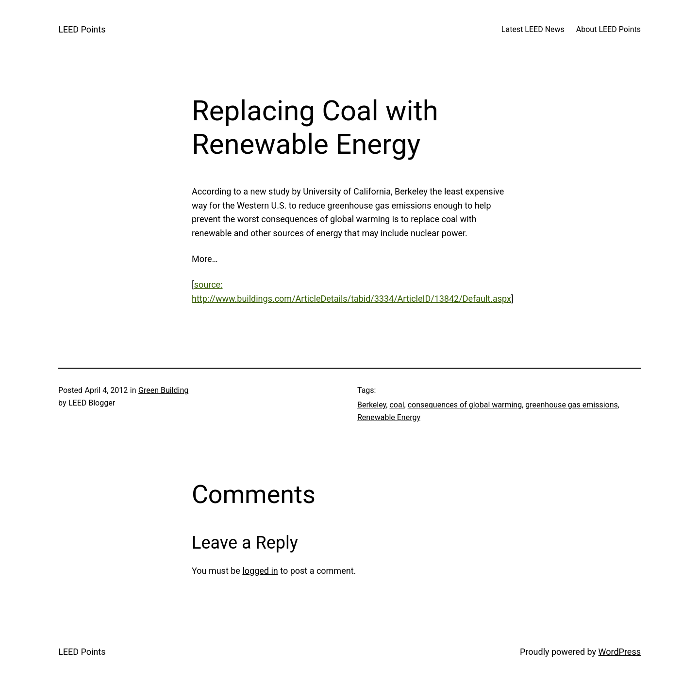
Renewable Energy (388, 417)
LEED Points (81, 29)
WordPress (620, 652)
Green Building (163, 390)
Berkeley (371, 404)
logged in (260, 571)
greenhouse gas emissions (571, 404)
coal (396, 404)
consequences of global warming (465, 404)
